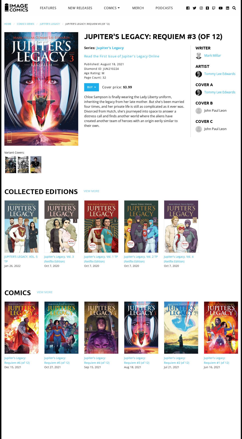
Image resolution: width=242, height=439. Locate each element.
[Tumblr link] (207, 8)
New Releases (80, 8)
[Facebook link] (188, 8)
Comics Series (25, 23)
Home (7, 23)
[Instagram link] (201, 8)
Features (48, 8)
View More (91, 191)
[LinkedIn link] (227, 8)
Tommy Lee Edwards (219, 74)
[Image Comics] (16, 7)
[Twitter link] (195, 8)
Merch (138, 8)
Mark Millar (212, 55)
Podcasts (164, 8)
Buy (91, 87)
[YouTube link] (221, 8)
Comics (110, 8)
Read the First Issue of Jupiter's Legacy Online (122, 56)
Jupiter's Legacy (50, 23)
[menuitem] (48, 8)
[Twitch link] (213, 8)
